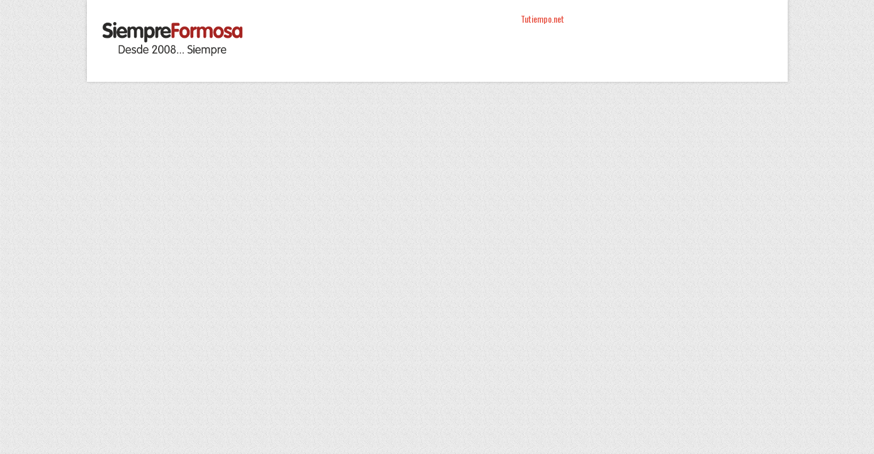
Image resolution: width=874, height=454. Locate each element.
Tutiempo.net (542, 18)
